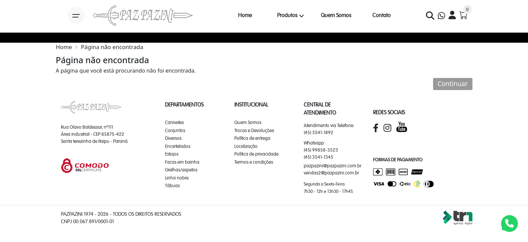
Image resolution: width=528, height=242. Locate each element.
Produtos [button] (287, 15)
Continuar (452, 83)
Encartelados (177, 146)
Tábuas (172, 185)
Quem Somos (336, 15)
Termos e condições (253, 162)
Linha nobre (177, 177)
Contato (381, 15)
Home (245, 15)
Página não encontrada (112, 47)
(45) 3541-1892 (318, 132)
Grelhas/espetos (181, 169)
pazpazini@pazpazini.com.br (332, 165)
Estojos (171, 154)
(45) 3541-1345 (318, 157)
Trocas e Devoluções (254, 130)
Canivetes (174, 122)
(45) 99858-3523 (321, 150)
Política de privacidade (256, 154)
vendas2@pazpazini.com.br (331, 172)
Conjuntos (175, 130)
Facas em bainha (182, 162)
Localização (246, 146)
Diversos (173, 138)
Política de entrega (252, 138)
